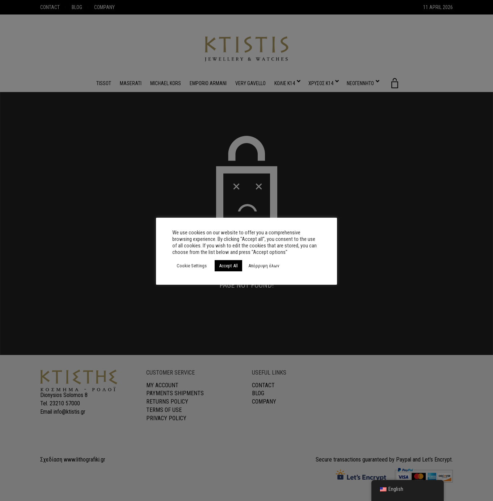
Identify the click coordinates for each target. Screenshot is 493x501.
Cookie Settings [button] (192, 265)
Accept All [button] (228, 265)
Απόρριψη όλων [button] (263, 265)
